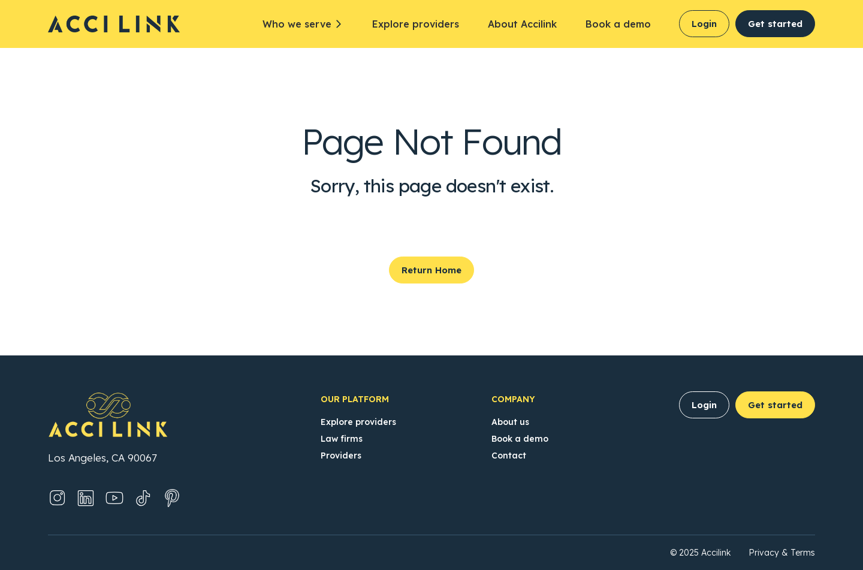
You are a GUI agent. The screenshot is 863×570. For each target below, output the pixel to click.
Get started (775, 23)
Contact (508, 455)
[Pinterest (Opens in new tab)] (172, 498)
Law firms (342, 438)
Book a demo (618, 24)
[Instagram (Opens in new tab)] (57, 498)
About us (510, 422)
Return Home (431, 270)
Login (704, 23)
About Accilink (522, 24)
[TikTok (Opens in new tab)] (143, 498)
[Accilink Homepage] (120, 24)
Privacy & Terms (782, 552)
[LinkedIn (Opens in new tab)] (86, 498)
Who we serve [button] (296, 24)
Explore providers (415, 24)
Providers (341, 455)
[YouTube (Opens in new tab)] (114, 498)
